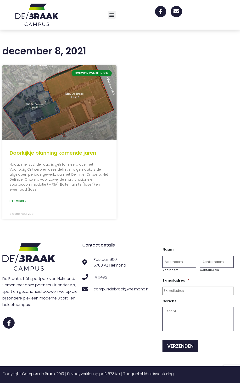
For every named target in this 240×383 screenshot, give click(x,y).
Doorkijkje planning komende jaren (53, 152)
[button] (112, 15)
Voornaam (171, 270)
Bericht (169, 301)
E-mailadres (175, 280)
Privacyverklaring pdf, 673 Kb (93, 374)
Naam (167, 249)
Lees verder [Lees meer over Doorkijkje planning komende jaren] (18, 201)
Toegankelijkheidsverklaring (148, 374)
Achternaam (209, 270)
